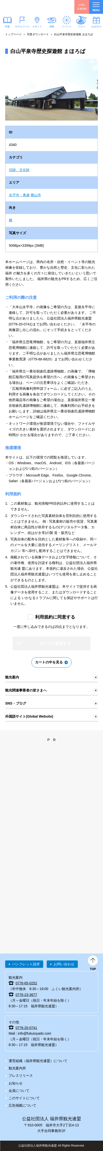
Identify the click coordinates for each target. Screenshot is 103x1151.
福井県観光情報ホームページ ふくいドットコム (27, 7)
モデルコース (22, 26)
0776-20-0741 (26, 1028)
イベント (67, 26)
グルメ (81, 26)
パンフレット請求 (26, 964)
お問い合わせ (64, 964)
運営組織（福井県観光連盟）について (38, 1061)
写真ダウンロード (38, 34)
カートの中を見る (49, 662)
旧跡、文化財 (19, 170)
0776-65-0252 (26, 983)
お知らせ (15, 1083)
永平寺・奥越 (19, 195)
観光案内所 (17, 1068)
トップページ (13, 34)
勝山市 (36, 195)
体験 (51, 26)
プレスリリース (21, 1076)
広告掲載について (22, 1105)
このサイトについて (24, 1098)
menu (96, 7)
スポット (37, 26)
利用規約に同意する (55, 617)
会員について (19, 1091)
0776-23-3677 (26, 995)
